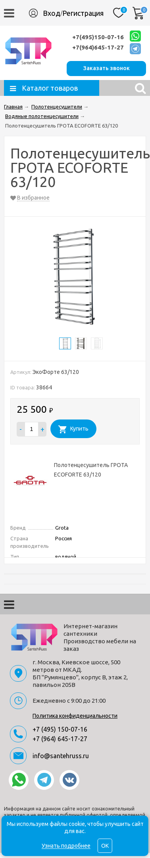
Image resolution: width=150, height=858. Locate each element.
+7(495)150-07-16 (98, 37)
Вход (51, 13)
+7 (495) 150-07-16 (60, 729)
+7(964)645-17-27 (98, 47)
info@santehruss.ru (61, 755)
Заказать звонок (106, 68)
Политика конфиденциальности (75, 716)
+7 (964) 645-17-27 (60, 738)
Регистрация (83, 13)
